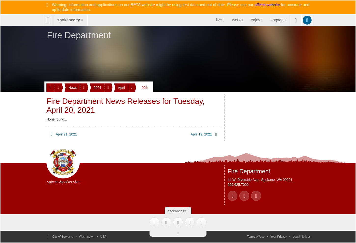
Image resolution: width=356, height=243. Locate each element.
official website (267, 5)
